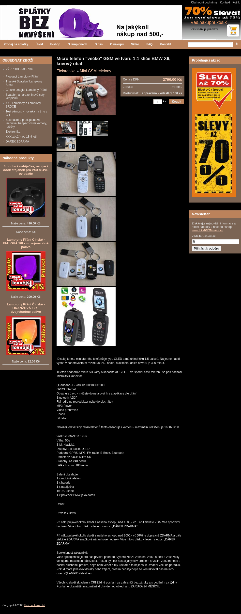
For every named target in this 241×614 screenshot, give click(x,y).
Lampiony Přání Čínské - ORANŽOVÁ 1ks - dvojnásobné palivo (26, 308)
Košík (236, 2)
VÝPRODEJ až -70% (19, 69)
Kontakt (225, 2)
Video (135, 44)
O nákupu (117, 44)
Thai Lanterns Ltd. (34, 605)
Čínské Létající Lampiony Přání (26, 90)
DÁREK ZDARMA (17, 141)
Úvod (39, 44)
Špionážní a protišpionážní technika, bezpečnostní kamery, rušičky (26, 123)
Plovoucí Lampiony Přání (22, 76)
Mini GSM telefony (95, 71)
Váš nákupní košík (209, 22)
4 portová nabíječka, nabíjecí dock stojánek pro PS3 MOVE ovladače (25, 169)
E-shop (55, 44)
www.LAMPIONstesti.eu (207, 230)
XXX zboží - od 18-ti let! (21, 136)
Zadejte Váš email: (204, 236)
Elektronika (13, 131)
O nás (98, 44)
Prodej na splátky (16, 44)
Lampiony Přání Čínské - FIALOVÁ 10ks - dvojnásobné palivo (25, 243)
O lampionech (77, 44)
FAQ (150, 44)
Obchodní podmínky (204, 2)
